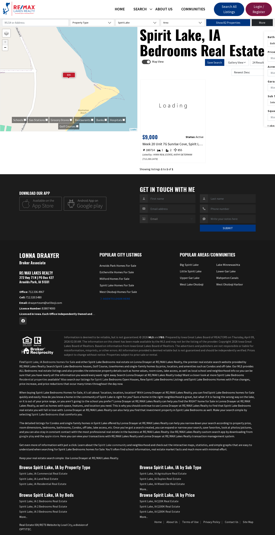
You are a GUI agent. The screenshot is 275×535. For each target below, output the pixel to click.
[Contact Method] (171, 219)
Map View (158, 61)
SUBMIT (228, 228)
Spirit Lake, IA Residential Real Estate (42, 484)
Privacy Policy (211, 522)
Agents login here (115, 298)
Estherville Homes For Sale (116, 272)
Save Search (214, 62)
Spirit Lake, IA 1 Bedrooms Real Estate (43, 501)
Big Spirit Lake (189, 265)
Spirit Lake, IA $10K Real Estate (159, 501)
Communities (193, 9)
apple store (52, 436)
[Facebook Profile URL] (23, 321)
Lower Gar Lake (225, 271)
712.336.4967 (31, 292)
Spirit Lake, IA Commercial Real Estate (43, 473)
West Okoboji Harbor (229, 284)
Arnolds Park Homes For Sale (117, 266)
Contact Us (231, 522)
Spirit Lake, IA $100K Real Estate (160, 506)
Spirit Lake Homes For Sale (116, 285)
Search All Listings (229, 9)
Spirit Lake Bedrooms (45, 414)
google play (26, 436)
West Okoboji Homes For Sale (118, 291)
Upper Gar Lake (189, 278)
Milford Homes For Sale (114, 279)
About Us (164, 9)
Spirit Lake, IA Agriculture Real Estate (163, 473)
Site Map (248, 522)
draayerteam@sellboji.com (40, 303)
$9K (69, 75)
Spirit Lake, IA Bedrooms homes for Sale (50, 362)
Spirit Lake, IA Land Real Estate (38, 479)
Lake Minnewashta (227, 265)
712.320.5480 (30, 297)
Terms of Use (190, 522)
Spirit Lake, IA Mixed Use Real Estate (162, 484)
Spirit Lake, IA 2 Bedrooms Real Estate (43, 506)
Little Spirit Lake (190, 271)
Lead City (66, 525)
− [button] (5, 48)
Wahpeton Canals (227, 278)
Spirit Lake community (112, 445)
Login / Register (259, 9)
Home (120, 9)
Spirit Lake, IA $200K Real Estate (160, 511)
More (262, 22)
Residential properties (33, 379)
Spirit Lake (102, 379)
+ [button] (5, 42)
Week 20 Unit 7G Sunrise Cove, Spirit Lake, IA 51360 (173, 144)
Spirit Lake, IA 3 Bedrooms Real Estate (43, 511)
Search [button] (140, 9)
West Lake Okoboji (191, 284)
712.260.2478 (150, 159)
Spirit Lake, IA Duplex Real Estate (160, 479)
